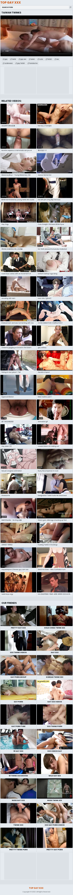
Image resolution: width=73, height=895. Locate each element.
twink (14, 59)
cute (41, 59)
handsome (33, 63)
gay (6, 59)
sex (57, 59)
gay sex (23, 59)
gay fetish (21, 63)
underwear (9, 63)
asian (33, 59)
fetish (49, 59)
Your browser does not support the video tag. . (36, 35)
